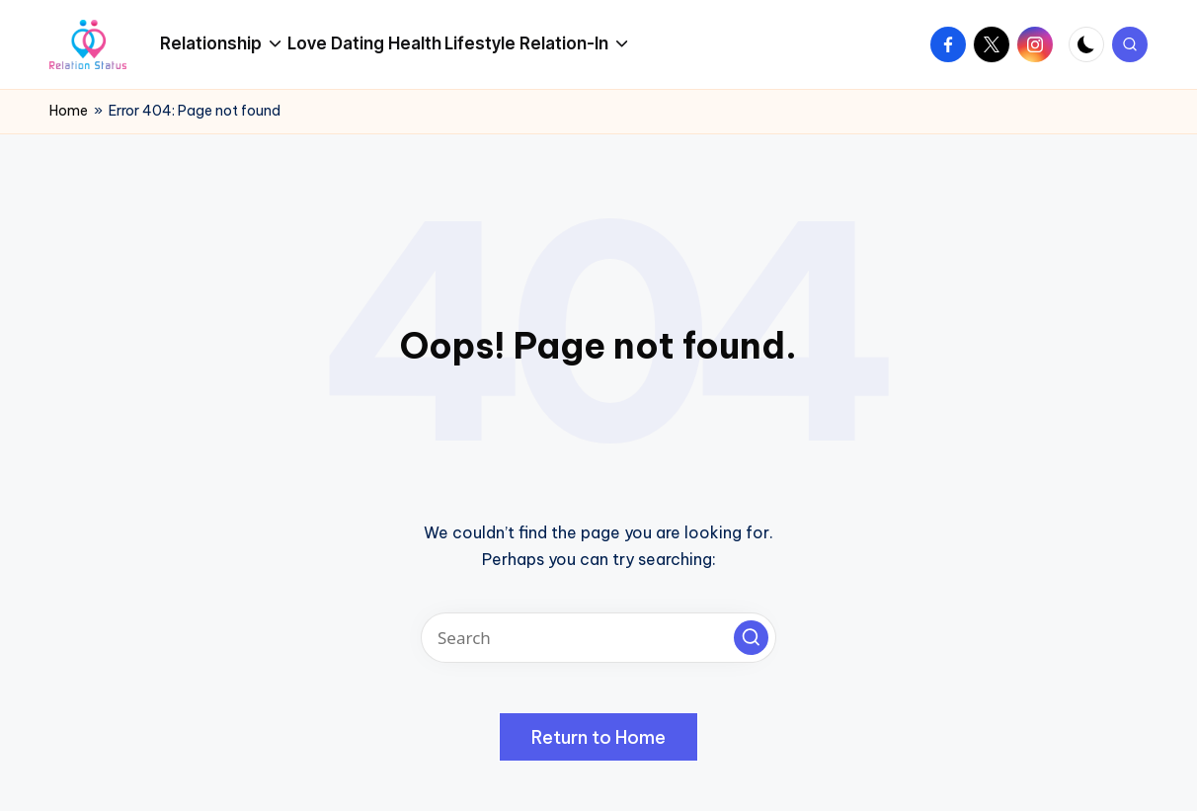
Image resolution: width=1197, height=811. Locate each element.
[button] (751, 637)
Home (68, 111)
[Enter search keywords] (598, 637)
